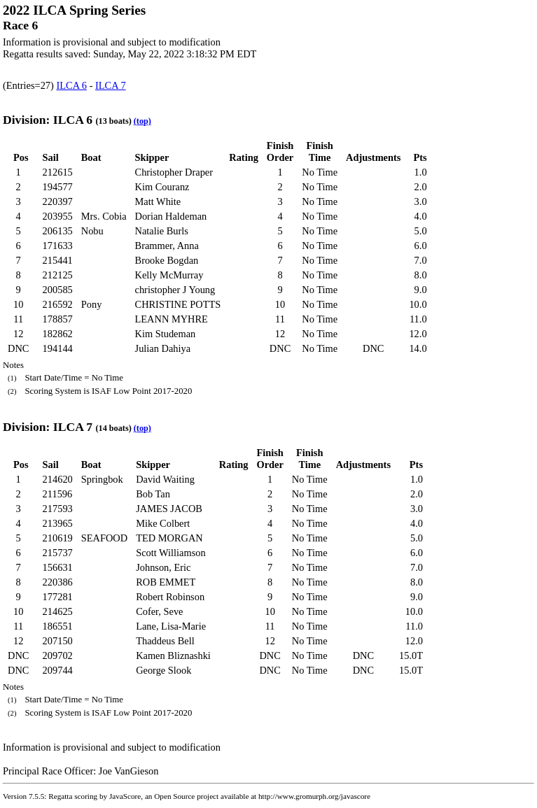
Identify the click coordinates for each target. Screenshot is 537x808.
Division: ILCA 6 (47, 120)
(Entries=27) (29, 85)
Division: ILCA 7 (47, 427)
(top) (142, 121)
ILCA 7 (110, 85)
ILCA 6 (71, 85)
